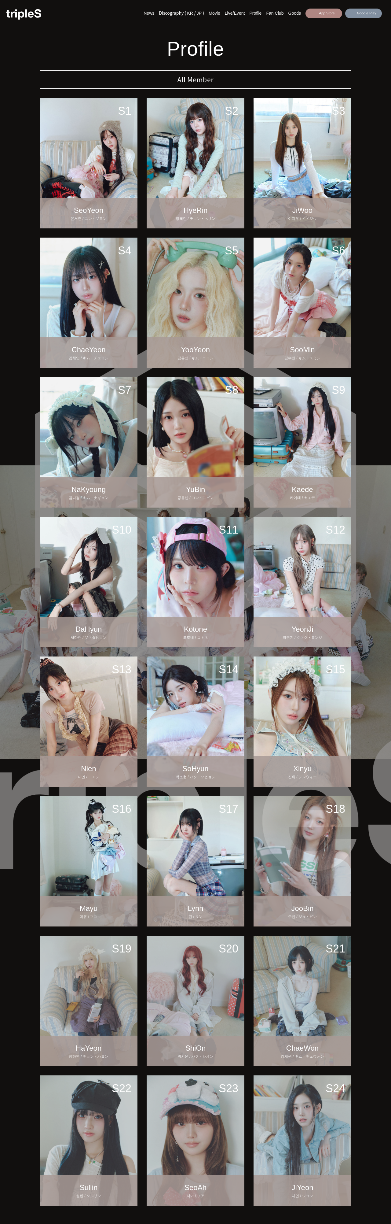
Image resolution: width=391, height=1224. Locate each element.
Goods (294, 13)
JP (199, 13)
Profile (255, 13)
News (149, 13)
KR (190, 13)
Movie (214, 13)
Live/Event (235, 13)
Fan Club (274, 13)
